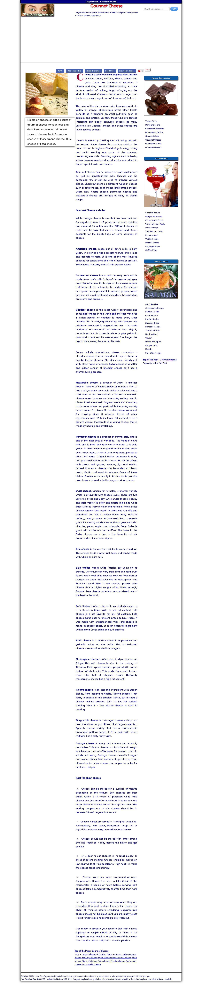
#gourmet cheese (88, 954)
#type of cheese (89, 961)
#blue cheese (103, 961)
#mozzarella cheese (91, 964)
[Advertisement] (101, 38)
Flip (140, 71)
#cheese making (121, 954)
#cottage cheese (89, 957)
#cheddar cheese (105, 954)
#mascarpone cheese (121, 957)
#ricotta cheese (118, 961)
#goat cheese (104, 957)
